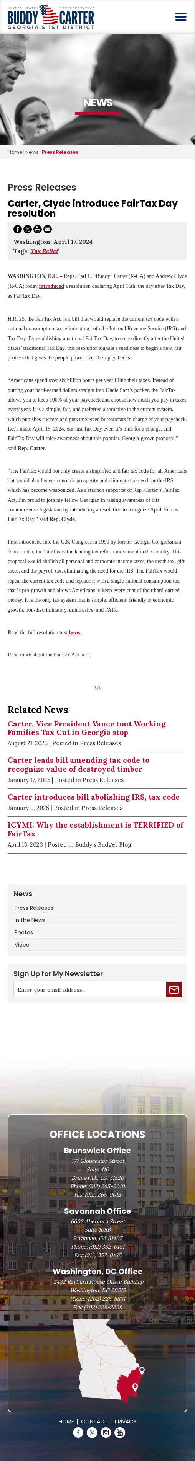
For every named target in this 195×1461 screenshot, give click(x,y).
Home (15, 152)
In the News (30, 920)
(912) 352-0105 (103, 1255)
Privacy (126, 1421)
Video (22, 944)
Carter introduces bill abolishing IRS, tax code (94, 797)
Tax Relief (44, 251)
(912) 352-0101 (106, 1246)
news (31, 152)
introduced (51, 286)
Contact (94, 1421)
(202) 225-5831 (106, 1298)
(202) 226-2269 (103, 1307)
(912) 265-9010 (106, 1186)
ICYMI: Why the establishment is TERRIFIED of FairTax (95, 829)
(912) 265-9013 (103, 1194)
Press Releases (34, 908)
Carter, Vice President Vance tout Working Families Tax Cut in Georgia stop (86, 728)
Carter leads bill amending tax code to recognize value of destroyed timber (78, 764)
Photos (24, 932)
